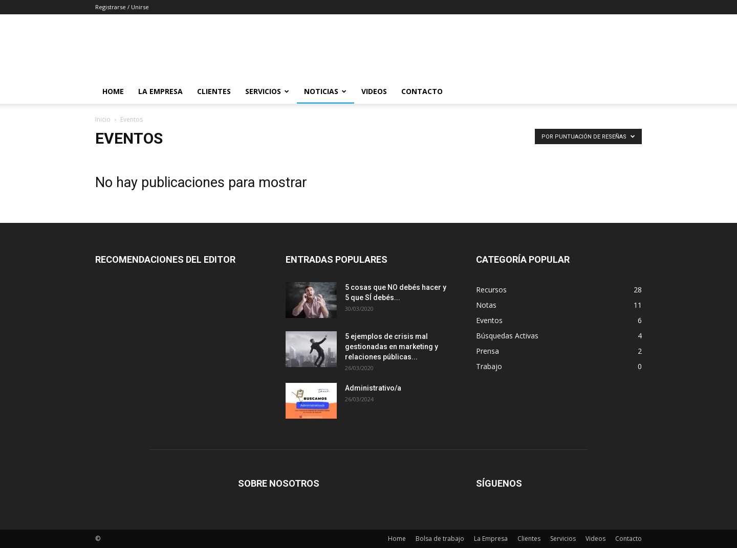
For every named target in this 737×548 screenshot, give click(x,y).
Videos (374, 91)
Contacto (422, 91)
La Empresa (160, 91)
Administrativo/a (373, 388)
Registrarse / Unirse (122, 7)
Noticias (325, 91)
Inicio (103, 119)
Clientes (214, 91)
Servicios (267, 91)
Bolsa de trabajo (440, 538)
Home (113, 91)
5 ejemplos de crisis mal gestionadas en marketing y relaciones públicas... (391, 346)
